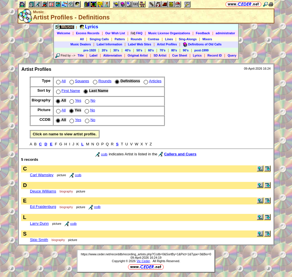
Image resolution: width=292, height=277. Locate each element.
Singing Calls (99, 39)
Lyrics (197, 55)
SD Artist (159, 55)
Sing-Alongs (188, 39)
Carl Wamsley (41, 175)
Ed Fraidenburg (43, 206)
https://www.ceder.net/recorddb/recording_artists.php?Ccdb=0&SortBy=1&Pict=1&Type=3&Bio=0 (146, 254)
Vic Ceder (143, 261)
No (89, 100)
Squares (78, 81)
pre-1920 (90, 50)
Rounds (136, 39)
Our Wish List (115, 33)
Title (81, 55)
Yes (74, 100)
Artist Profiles (167, 44)
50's (139, 50)
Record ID (215, 55)
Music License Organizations (169, 33)
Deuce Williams (43, 191)
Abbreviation (112, 55)
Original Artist (137, 55)
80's (174, 50)
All (82, 39)
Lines (169, 39)
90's (185, 50)
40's (128, 50)
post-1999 (201, 50)
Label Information (109, 44)
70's (162, 50)
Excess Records (87, 33)
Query (232, 55)
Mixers (207, 39)
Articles (152, 81)
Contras (153, 39)
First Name (67, 91)
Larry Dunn (39, 223)
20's (105, 50)
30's (116, 50)
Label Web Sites (139, 44)
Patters (120, 39)
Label (94, 55)
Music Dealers (80, 44)
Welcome (63, 33)
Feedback (203, 33)
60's (151, 50)
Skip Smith (39, 240)
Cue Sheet (179, 55)
